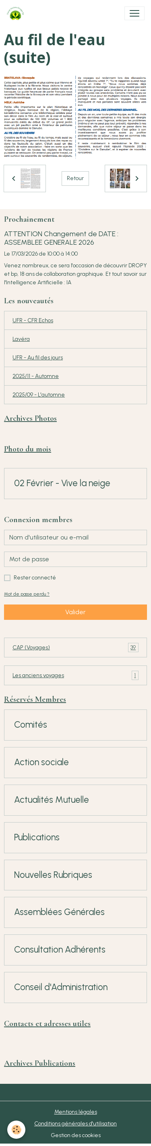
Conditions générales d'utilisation (75, 1123)
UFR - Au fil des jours (37, 357)
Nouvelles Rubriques (53, 875)
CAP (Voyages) (75, 647)
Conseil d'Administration (61, 987)
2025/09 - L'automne (38, 394)
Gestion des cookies (76, 1135)
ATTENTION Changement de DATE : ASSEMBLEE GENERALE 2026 (61, 237)
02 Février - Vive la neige (62, 483)
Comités (30, 725)
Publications (37, 837)
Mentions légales (75, 1111)
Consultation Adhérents (59, 950)
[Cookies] (16, 1130)
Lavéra (21, 339)
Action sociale (41, 762)
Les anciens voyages (75, 675)
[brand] (16, 13)
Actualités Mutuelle (51, 800)
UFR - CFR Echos (32, 320)
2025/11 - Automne (35, 376)
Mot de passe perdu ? (27, 594)
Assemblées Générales (59, 912)
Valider (75, 612)
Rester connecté (35, 577)
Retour (75, 178)
